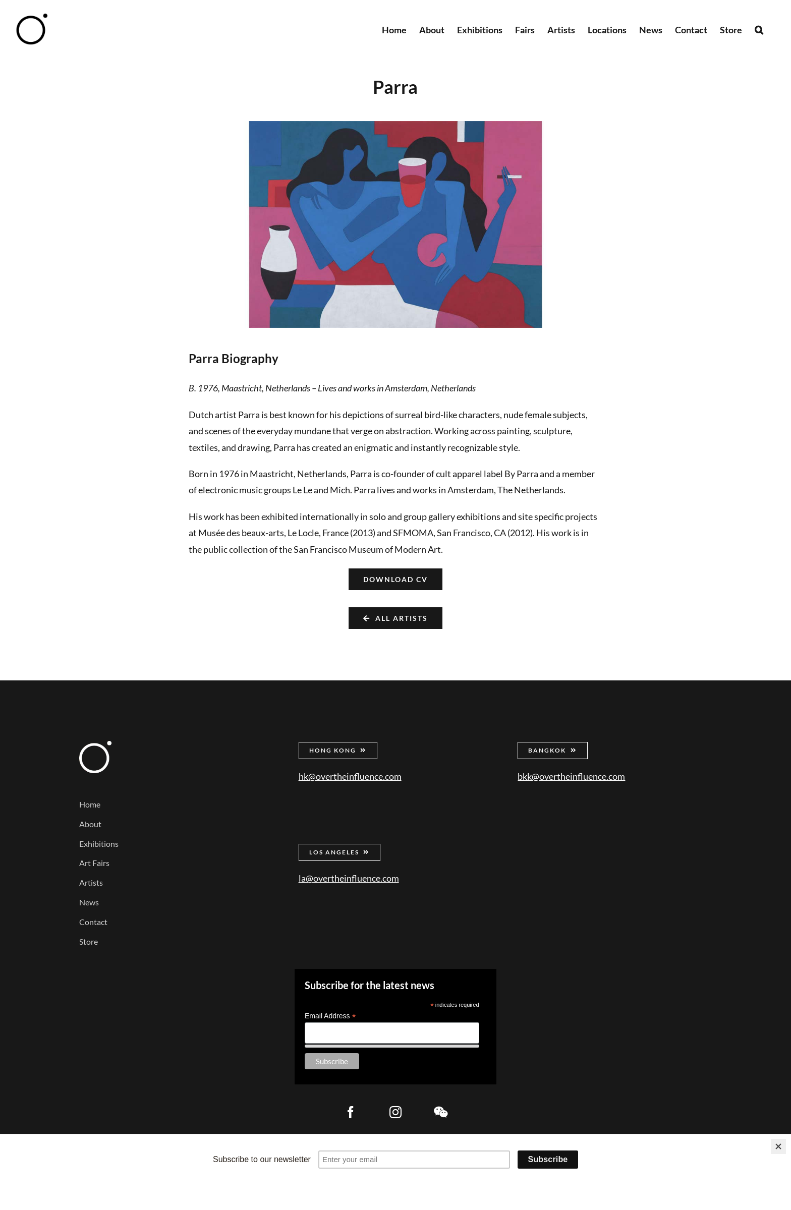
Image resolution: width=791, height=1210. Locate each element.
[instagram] (395, 1112)
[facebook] (350, 1112)
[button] (759, 29)
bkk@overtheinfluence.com (571, 776)
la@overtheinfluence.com (349, 878)
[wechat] (440, 1112)
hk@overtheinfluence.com (350, 776)
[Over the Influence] (95, 745)
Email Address (330, 1016)
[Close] (778, 1146)
